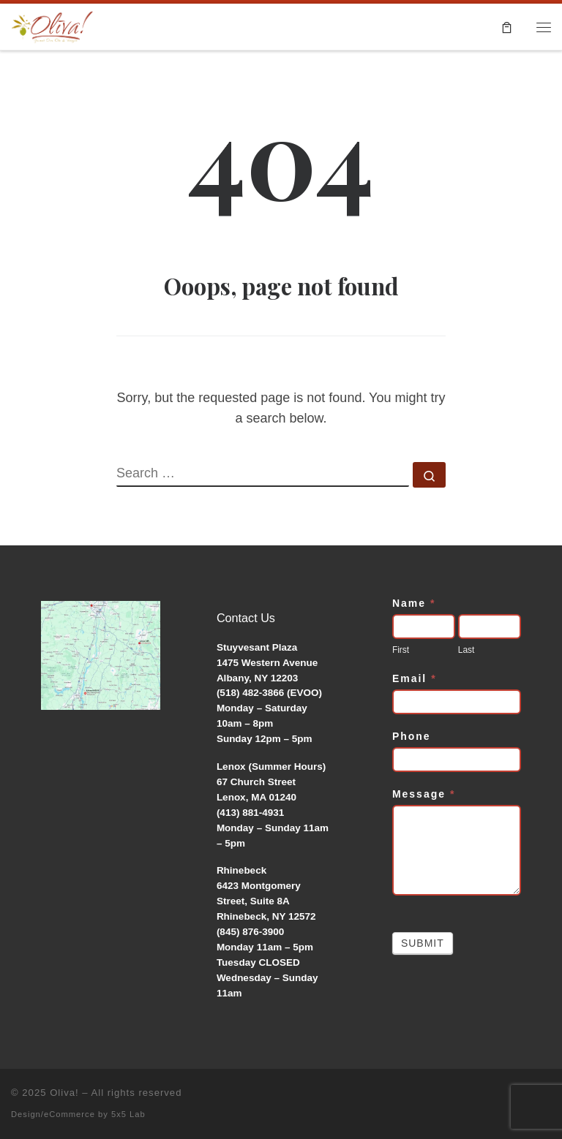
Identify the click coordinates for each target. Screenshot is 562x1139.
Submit (422, 943)
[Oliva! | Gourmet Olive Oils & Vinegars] (52, 24)
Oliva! (64, 1092)
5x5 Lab (128, 1114)
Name (413, 603)
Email (414, 678)
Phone (411, 736)
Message (424, 794)
